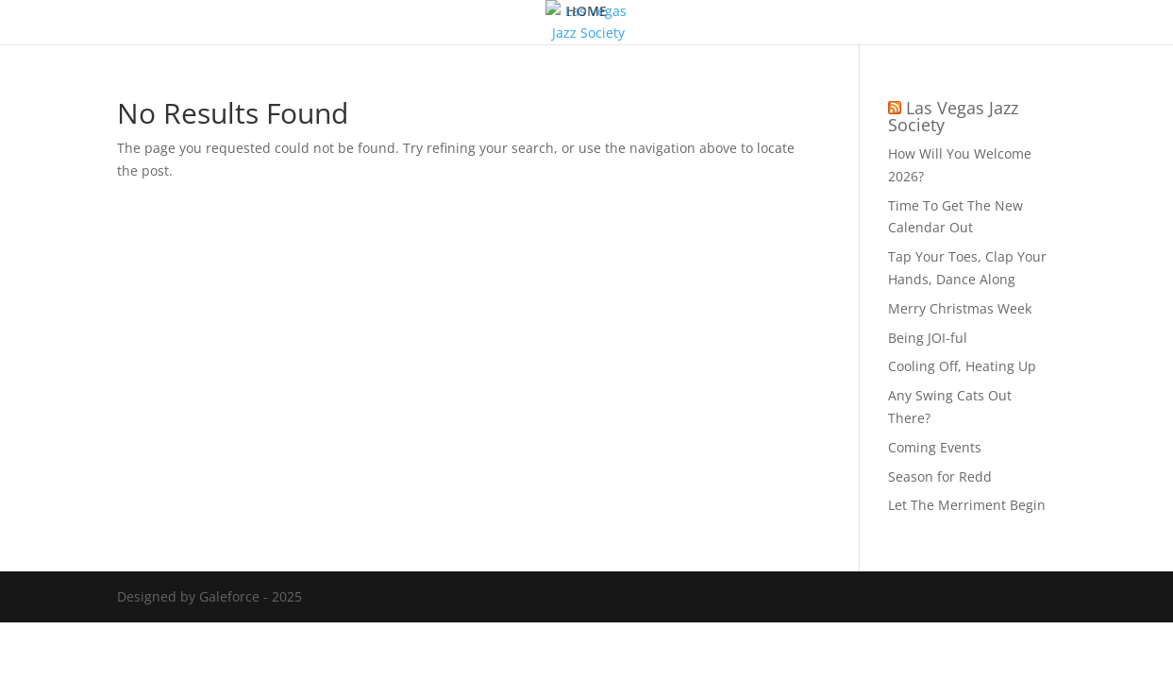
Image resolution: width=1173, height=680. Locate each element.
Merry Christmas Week (959, 308)
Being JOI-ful (927, 338)
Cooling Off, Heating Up (962, 366)
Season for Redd (940, 476)
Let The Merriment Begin (967, 505)
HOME (586, 12)
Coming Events (934, 447)
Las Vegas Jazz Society (953, 116)
